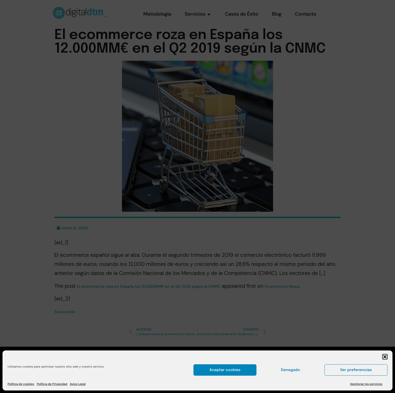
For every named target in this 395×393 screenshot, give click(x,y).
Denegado (290, 370)
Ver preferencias (356, 370)
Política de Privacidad (52, 384)
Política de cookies (21, 384)
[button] (384, 356)
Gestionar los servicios (366, 384)
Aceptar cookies (225, 370)
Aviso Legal (78, 384)
